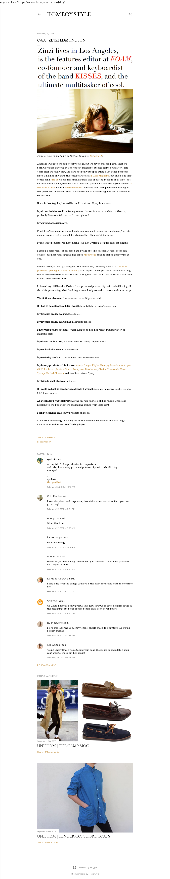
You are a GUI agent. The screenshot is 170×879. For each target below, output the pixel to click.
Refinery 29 (96, 155)
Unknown (52, 600)
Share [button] (40, 437)
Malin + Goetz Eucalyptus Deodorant (76, 369)
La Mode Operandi (58, 578)
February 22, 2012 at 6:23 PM (61, 569)
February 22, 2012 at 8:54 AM (61, 509)
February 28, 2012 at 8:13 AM (61, 657)
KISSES (54, 179)
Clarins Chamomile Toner (112, 369)
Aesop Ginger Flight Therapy (92, 365)
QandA (47, 441)
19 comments (51, 842)
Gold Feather (54, 496)
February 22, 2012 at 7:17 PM (60, 591)
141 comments (52, 752)
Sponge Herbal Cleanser (50, 373)
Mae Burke (94, 874)
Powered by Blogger (85, 868)
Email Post (50, 437)
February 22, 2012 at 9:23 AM (61, 528)
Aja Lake (52, 459)
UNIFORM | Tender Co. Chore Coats (73, 836)
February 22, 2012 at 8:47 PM (61, 613)
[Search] (131, 13)
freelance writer (73, 187)
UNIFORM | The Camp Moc (63, 745)
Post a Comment (46, 665)
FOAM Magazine (100, 175)
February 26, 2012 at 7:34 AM (61, 635)
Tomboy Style (69, 14)
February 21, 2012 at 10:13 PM (61, 487)
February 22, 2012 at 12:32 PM (61, 547)
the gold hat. (54, 482)
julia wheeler (54, 644)
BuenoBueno (55, 622)
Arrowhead (90, 254)
